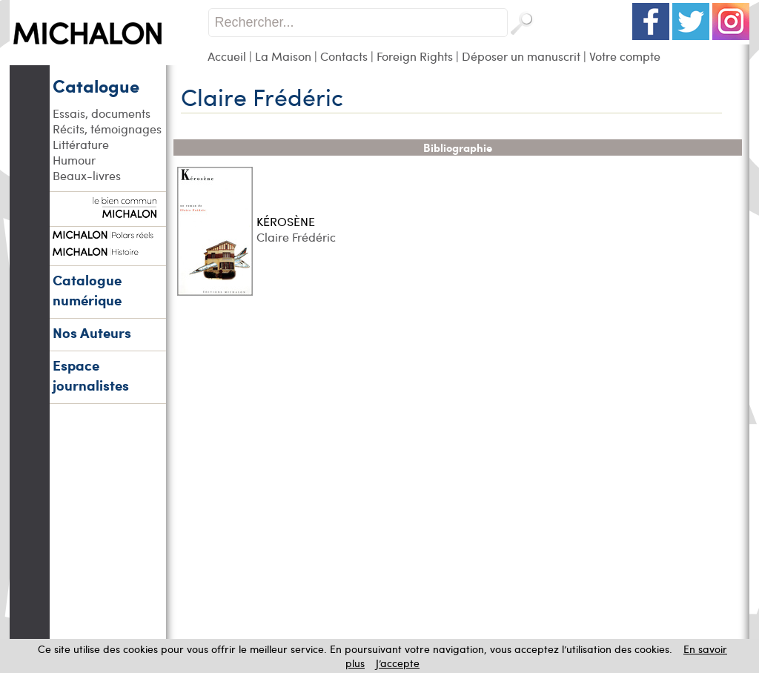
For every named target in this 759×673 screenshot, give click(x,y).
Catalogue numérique (87, 290)
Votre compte (624, 56)
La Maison (283, 56)
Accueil (227, 56)
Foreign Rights (415, 56)
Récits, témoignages (107, 128)
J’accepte (398, 663)
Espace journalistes (91, 375)
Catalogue (96, 85)
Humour (74, 160)
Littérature (81, 144)
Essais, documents (101, 113)
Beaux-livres (87, 175)
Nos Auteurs (92, 332)
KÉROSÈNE (285, 221)
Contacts (344, 56)
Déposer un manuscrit (521, 56)
